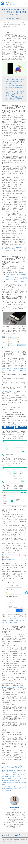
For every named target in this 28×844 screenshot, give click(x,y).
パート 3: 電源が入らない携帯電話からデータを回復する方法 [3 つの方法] (15, 93)
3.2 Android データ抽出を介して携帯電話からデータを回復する (16, 278)
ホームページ (5, 23)
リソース (12, 23)
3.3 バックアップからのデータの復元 (16, 281)
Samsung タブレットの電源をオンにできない (14, 248)
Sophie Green (10, 18)
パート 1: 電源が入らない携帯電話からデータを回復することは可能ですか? (15, 81)
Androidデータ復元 (21, 23)
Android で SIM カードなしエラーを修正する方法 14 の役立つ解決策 (14, 621)
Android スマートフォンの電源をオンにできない (14, 688)
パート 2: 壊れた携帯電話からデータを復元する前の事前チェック (15, 87)
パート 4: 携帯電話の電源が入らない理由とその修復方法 (15, 98)
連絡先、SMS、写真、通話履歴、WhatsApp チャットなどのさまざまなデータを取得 (14, 369)
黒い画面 (21, 363)
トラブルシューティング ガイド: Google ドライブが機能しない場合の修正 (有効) (14, 779)
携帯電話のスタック (8, 391)
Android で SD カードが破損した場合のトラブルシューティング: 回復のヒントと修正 (14, 767)
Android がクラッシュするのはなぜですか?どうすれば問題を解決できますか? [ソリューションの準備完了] (14, 788)
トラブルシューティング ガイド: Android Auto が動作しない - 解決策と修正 (13, 775)
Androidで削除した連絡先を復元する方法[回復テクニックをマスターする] (15, 840)
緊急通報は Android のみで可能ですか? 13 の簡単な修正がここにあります (14, 771)
